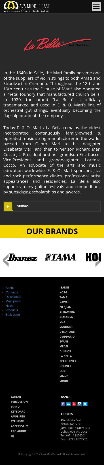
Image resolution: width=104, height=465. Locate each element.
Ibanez (64, 287)
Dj (12, 436)
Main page (13, 301)
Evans (63, 341)
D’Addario (66, 336)
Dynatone (66, 332)
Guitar (16, 397)
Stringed (17, 421)
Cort (63, 371)
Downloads (13, 297)
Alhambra (67, 312)
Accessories (19, 426)
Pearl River (67, 361)
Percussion (19, 402)
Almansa (66, 317)
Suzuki (64, 376)
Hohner (65, 366)
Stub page (13, 314)
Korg (63, 292)
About (10, 288)
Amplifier (18, 416)
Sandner (65, 327)
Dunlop (65, 351)
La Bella (65, 356)
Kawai (63, 302)
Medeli (64, 346)
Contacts (12, 292)
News (9, 305)
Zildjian (65, 307)
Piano (15, 407)
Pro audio (18, 431)
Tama (63, 297)
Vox (62, 322)
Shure (63, 381)
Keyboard (18, 411)
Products (12, 310)
